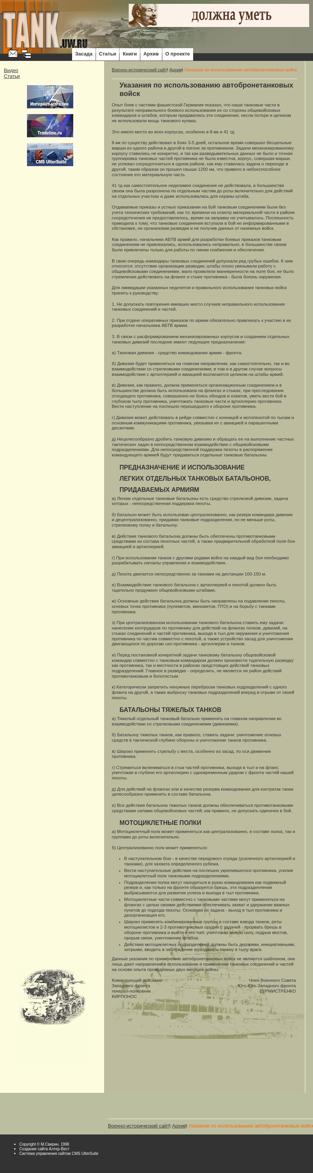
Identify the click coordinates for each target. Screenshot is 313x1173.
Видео (11, 70)
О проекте (177, 54)
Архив (151, 54)
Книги (130, 54)
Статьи (107, 54)
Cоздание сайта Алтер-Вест (44, 1149)
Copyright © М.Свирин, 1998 (44, 1144)
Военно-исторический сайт (139, 69)
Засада (84, 54)
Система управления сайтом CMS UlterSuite (58, 1153)
